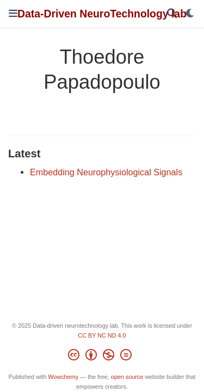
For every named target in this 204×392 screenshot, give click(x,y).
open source (127, 376)
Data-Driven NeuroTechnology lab (102, 14)
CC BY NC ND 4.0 (102, 335)
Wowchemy (63, 376)
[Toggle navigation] (13, 13)
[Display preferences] (190, 14)
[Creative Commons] (102, 357)
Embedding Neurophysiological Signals (106, 172)
